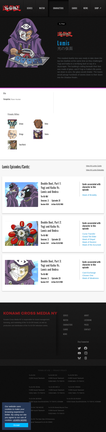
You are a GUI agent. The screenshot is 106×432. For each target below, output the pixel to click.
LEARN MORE (20, 420)
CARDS (65, 329)
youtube (79, 353)
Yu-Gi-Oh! (65, 34)
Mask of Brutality (89, 195)
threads (86, 358)
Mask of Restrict (89, 242)
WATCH (65, 320)
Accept (16, 425)
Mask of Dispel (88, 239)
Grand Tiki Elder (89, 236)
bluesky (79, 358)
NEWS (65, 334)
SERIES (65, 315)
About (86, 315)
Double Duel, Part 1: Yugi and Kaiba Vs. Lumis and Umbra (51, 188)
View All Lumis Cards (94, 166)
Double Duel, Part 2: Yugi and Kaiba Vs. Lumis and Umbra (51, 226)
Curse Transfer (88, 234)
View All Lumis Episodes (95, 170)
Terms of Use (44, 370)
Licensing (88, 320)
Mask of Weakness (90, 278)
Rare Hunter (12, 99)
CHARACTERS (67, 325)
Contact (87, 329)
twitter (79, 348)
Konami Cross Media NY (30, 313)
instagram (86, 353)
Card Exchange (89, 273)
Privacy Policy (60, 370)
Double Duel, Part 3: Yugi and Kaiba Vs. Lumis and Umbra (51, 265)
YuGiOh (12, 8)
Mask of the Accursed (91, 245)
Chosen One (87, 275)
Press (86, 325)
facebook (86, 348)
